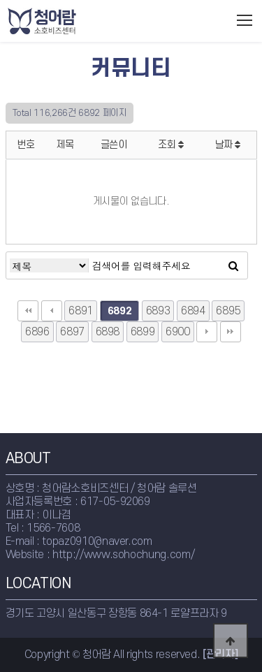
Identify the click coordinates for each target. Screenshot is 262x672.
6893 (158, 311)
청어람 (70, 21)
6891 (80, 311)
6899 (143, 332)
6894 (193, 311)
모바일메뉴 (245, 21)
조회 (171, 145)
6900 (178, 332)
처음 (27, 310)
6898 (108, 332)
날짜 (228, 145)
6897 (72, 332)
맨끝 (230, 331)
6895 (228, 311)
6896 (37, 332)
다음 (206, 331)
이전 (51, 310)
